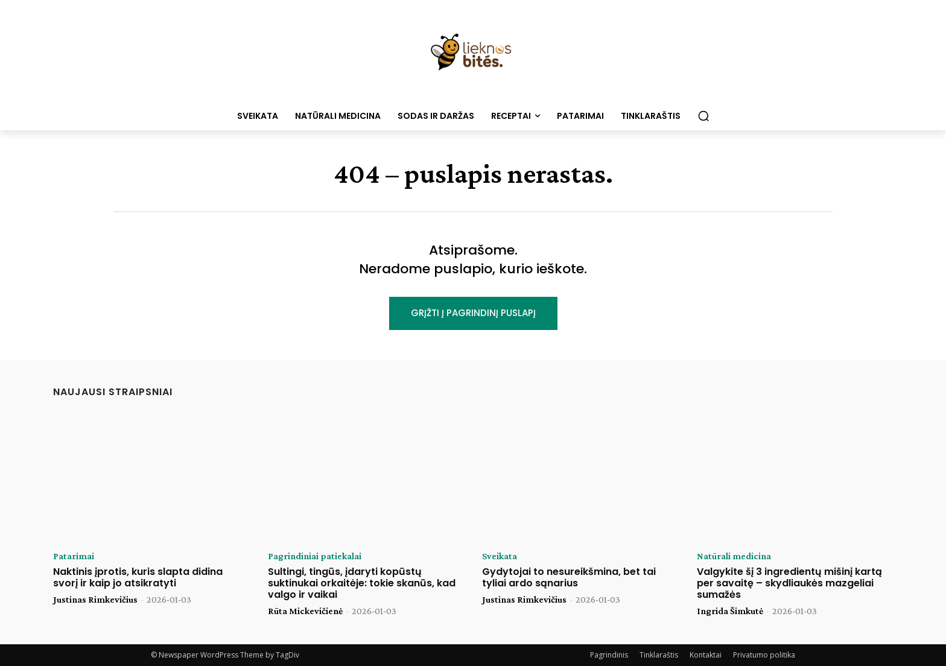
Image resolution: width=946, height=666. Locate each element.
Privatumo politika (764, 655)
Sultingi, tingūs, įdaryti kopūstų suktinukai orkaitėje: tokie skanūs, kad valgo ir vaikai (362, 583)
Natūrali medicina (734, 556)
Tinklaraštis (659, 655)
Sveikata (499, 556)
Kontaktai (706, 655)
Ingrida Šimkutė (730, 611)
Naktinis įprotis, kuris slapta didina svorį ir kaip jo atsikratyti (138, 577)
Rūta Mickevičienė (305, 611)
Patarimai (73, 556)
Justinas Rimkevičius (95, 599)
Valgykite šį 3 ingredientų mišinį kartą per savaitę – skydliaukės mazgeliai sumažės (789, 583)
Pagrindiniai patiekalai (314, 556)
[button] (703, 115)
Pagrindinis (609, 655)
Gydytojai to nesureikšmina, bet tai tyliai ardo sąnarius (569, 577)
